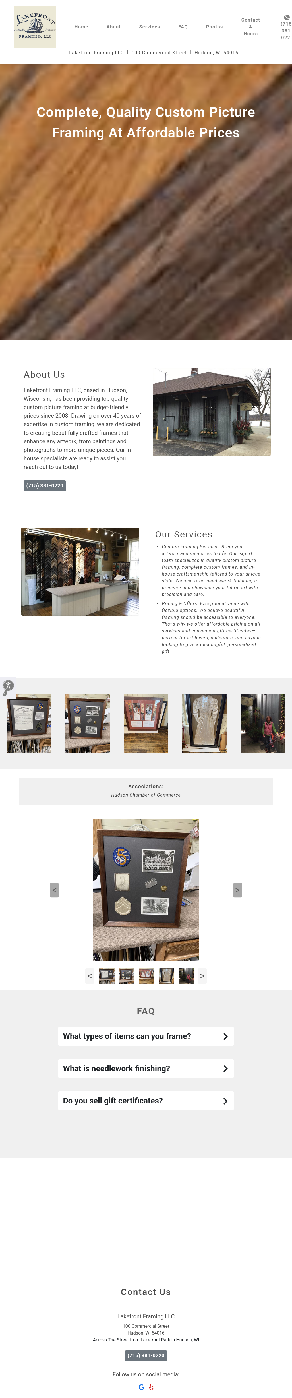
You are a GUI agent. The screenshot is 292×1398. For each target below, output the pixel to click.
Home (81, 27)
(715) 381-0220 (44, 486)
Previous (54, 890)
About (114, 27)
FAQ (183, 27)
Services (149, 27)
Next (237, 890)
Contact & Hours (250, 26)
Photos (214, 27)
